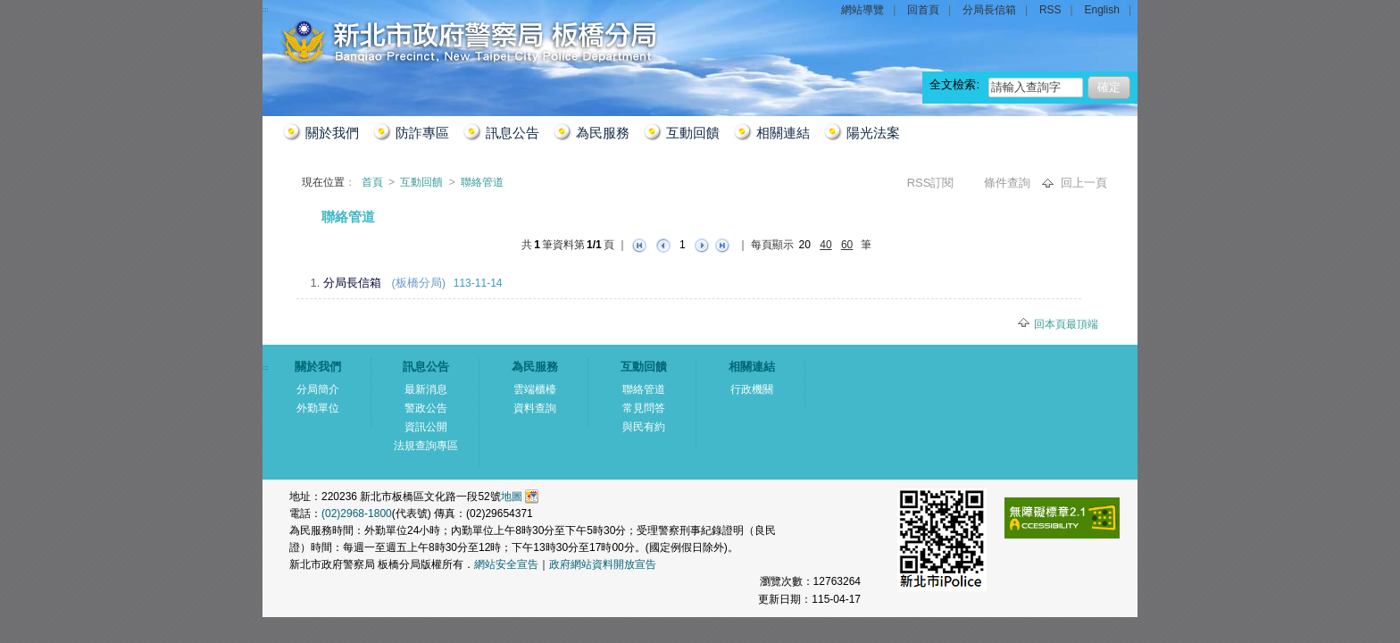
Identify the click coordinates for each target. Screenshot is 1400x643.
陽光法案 (873, 132)
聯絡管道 (482, 182)
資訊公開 (425, 427)
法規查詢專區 (426, 445)
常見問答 (643, 408)
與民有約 (643, 427)
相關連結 (783, 132)
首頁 (374, 182)
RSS (1050, 10)
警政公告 (425, 408)
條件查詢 (1009, 182)
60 (847, 244)
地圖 (511, 496)
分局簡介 (317, 389)
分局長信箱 (989, 10)
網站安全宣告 (506, 564)
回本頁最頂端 (1066, 324)
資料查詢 (534, 408)
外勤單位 (317, 408)
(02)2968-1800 (356, 513)
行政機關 (751, 389)
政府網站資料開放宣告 (602, 564)
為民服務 (602, 132)
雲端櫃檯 (534, 389)
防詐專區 (422, 132)
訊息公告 (512, 132)
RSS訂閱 (932, 182)
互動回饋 (693, 132)
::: (283, 211)
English (1102, 10)
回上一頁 (1084, 182)
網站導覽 (862, 10)
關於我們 (332, 132)
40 (825, 244)
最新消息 (425, 389)
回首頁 (923, 10)
